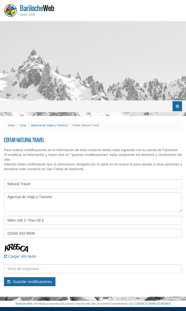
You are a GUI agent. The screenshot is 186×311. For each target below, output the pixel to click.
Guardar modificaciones (29, 282)
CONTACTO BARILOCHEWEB (150, 303)
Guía (23, 125)
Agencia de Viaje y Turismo (93, 202)
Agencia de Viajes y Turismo (49, 125)
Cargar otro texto (20, 256)
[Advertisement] (93, 61)
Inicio (11, 125)
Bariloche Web (23, 303)
